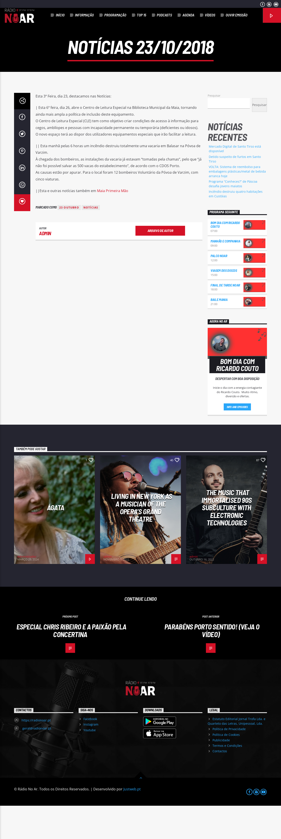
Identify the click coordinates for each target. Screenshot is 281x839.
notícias (90, 241)
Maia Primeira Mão (112, 224)
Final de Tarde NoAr (225, 318)
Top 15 (141, 15)
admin (45, 266)
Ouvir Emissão (236, 15)
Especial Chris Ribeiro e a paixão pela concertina (71, 664)
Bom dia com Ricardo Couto (225, 258)
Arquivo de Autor (160, 264)
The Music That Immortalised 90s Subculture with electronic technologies (227, 540)
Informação (84, 15)
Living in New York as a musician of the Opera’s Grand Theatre (141, 540)
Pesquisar (214, 129)
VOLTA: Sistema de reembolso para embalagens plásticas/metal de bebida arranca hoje (237, 204)
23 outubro (69, 241)
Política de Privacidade (229, 762)
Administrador (26, 590)
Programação (115, 15)
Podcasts (164, 15)
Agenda (188, 15)
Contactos (220, 784)
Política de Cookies (226, 768)
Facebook (90, 752)
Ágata (55, 541)
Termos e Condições (227, 779)
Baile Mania (219, 333)
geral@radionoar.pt (36, 762)
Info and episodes (237, 440)
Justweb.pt (132, 822)
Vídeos (210, 15)
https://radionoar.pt (36, 753)
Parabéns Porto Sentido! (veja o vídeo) (211, 664)
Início (60, 15)
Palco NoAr (219, 289)
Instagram (90, 758)
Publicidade (221, 773)
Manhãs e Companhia (225, 274)
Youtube (89, 763)
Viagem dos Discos (224, 304)
